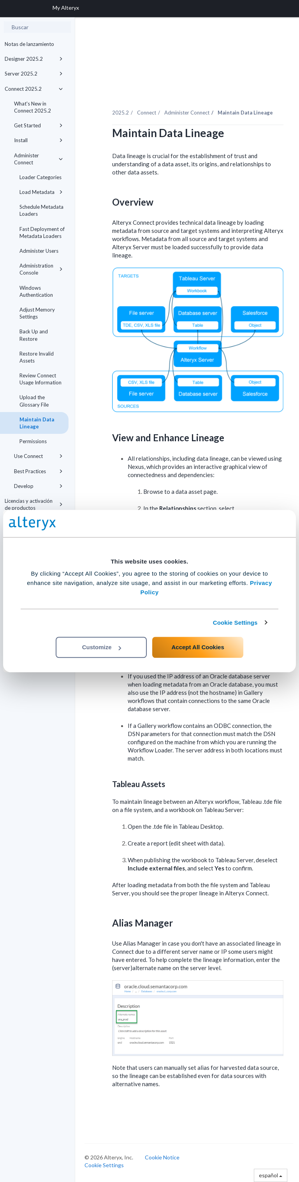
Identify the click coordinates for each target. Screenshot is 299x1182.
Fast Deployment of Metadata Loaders (42, 232)
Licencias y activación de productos (34, 504)
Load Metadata (41, 192)
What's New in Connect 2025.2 (32, 107)
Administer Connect (38, 159)
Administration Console (41, 269)
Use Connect (38, 456)
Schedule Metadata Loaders (41, 210)
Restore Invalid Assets (36, 357)
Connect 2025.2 (34, 89)
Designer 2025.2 (34, 59)
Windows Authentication (36, 291)
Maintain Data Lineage (36, 423)
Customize (101, 647)
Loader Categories (40, 177)
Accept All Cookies (197, 647)
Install (38, 140)
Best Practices (38, 471)
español (270, 1175)
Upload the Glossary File (34, 400)
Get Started (38, 125)
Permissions (33, 441)
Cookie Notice (162, 1157)
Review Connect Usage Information (40, 379)
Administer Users (38, 251)
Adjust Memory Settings (37, 313)
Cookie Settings (235, 622)
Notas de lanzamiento (29, 44)
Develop (38, 486)
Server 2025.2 (34, 73)
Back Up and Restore (33, 335)
